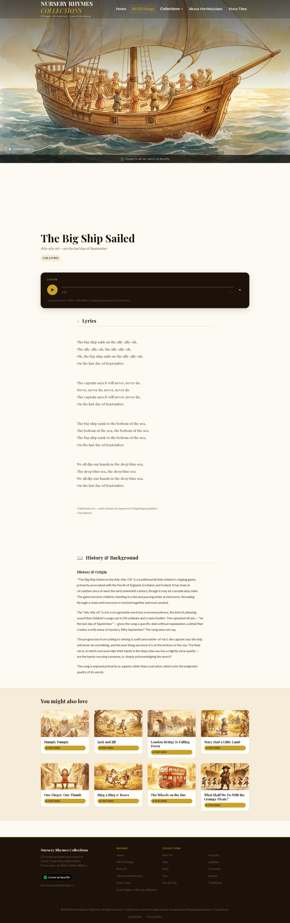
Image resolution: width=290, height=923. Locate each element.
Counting (214, 868)
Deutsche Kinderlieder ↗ (60, 885)
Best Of (122, 868)
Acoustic (214, 855)
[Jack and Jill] (118, 732)
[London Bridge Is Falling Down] (171, 734)
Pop (165, 876)
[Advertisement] (145, 193)
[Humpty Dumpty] (65, 732)
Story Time (238, 9)
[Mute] (240, 289)
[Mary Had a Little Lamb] (225, 732)
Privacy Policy (154, 916)
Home (121, 9)
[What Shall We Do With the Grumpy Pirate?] (225, 787)
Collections (171, 9)
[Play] (19, 149)
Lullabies (213, 862)
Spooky (213, 876)
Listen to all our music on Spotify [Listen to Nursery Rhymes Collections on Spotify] (145, 159)
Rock (166, 868)
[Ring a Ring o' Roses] (118, 785)
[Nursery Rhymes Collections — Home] (67, 9)
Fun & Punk (51, 258)
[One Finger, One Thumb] (65, 785)
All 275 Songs (143, 9)
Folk (165, 862)
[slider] (148, 287)
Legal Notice (135, 916)
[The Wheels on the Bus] (171, 785)
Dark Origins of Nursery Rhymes (137, 889)
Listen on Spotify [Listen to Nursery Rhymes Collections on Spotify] (57, 877)
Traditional (215, 882)
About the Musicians (205, 9)
